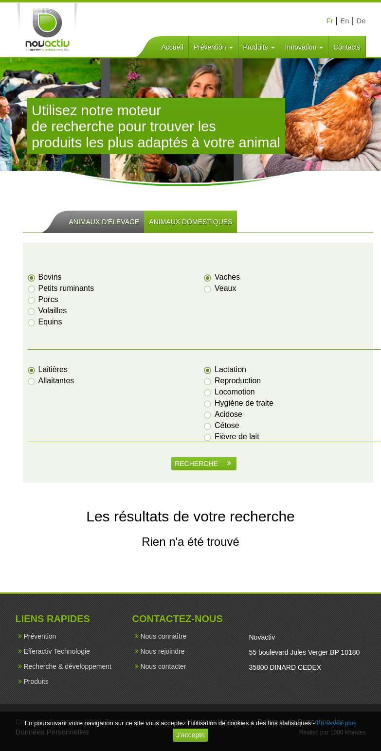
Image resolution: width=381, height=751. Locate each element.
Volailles (48, 310)
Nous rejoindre (162, 651)
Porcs (43, 299)
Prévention (213, 47)
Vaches (222, 277)
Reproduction (233, 380)
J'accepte (190, 735)
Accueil (172, 47)
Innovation (304, 47)
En (344, 21)
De (360, 21)
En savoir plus (337, 723)
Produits (259, 47)
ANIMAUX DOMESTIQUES (190, 222)
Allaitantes (51, 380)
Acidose (223, 414)
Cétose (222, 425)
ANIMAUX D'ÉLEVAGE (104, 222)
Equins (45, 322)
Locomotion (230, 392)
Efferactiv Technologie (56, 651)
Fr (329, 21)
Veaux (220, 288)
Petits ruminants (61, 288)
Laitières (48, 369)
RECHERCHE (203, 463)
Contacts (346, 47)
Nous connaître (163, 636)
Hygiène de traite (239, 403)
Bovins (45, 277)
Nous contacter (163, 666)
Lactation (225, 369)
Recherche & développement (67, 666)
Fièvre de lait (232, 436)
